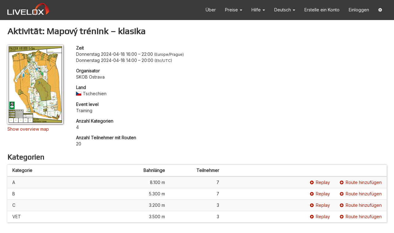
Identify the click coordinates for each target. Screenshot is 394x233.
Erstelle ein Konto (322, 9)
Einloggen (359, 9)
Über (211, 9)
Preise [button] (233, 9)
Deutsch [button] (284, 9)
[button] (380, 10)
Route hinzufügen (361, 182)
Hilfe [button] (258, 9)
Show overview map (28, 129)
